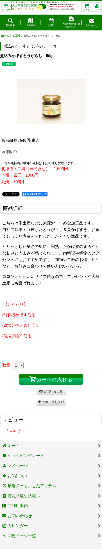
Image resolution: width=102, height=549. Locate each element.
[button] (6, 7)
